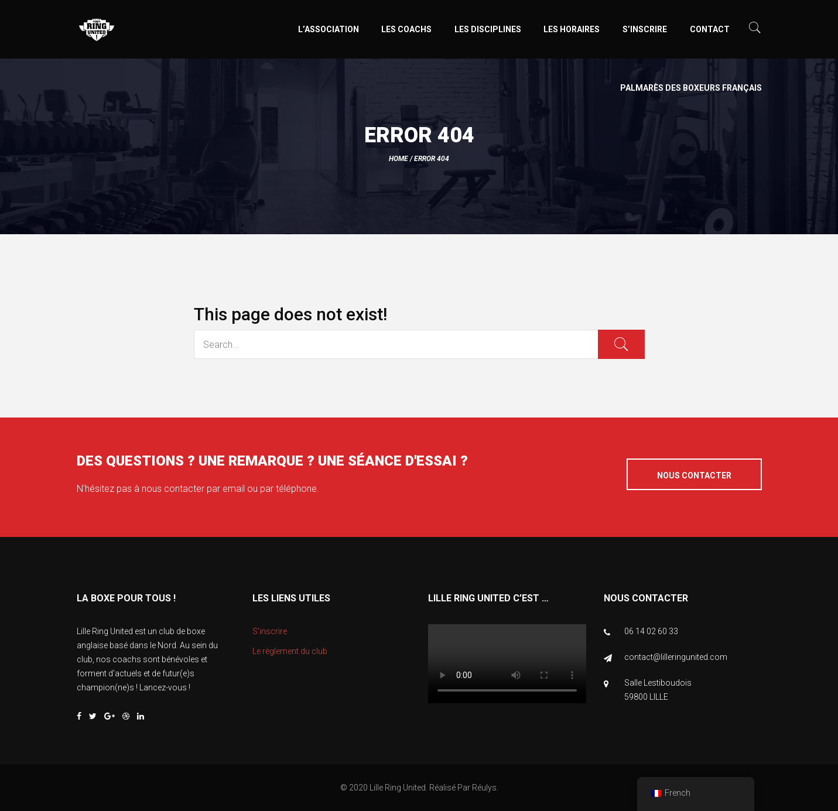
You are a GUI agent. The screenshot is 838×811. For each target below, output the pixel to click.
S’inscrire (644, 29)
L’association (328, 29)
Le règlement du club (289, 651)
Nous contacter (694, 475)
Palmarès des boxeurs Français (691, 88)
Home (398, 159)
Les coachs (406, 29)
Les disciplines (487, 29)
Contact (710, 29)
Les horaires (571, 29)
